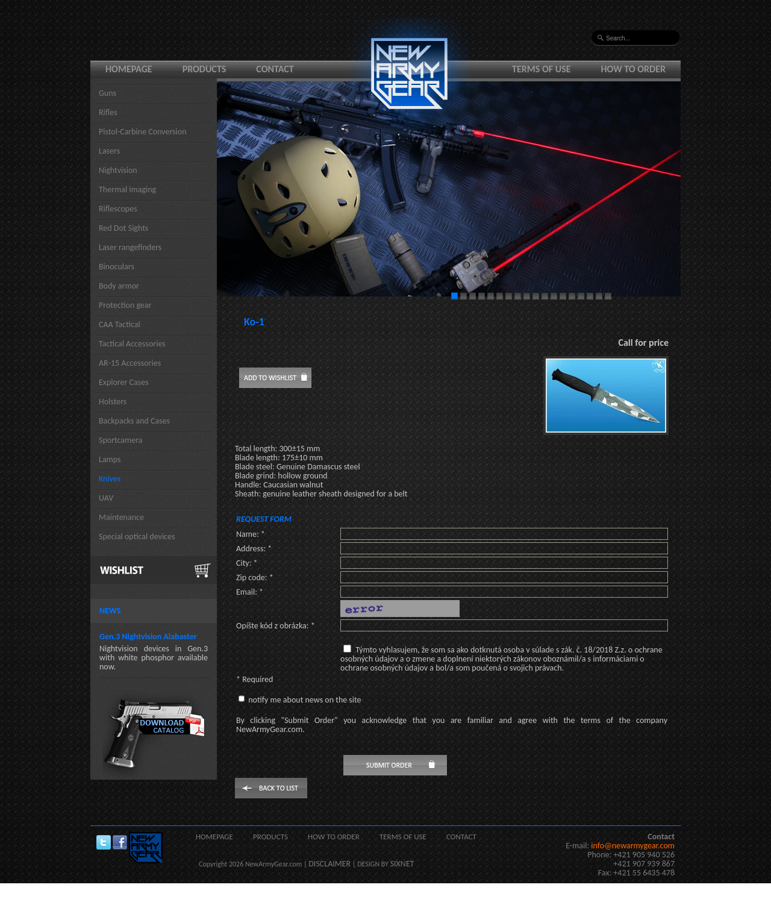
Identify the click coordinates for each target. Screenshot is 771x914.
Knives (109, 478)
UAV (106, 497)
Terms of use (541, 69)
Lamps (110, 459)
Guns (107, 93)
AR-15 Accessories (130, 363)
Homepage (128, 69)
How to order (633, 69)
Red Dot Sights (123, 228)
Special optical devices (137, 536)
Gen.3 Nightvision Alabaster (148, 636)
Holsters (112, 401)
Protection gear (125, 305)
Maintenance (121, 517)
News (109, 611)
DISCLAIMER (329, 864)
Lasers (109, 150)
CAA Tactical (119, 324)
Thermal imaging (127, 189)
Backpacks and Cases (134, 420)
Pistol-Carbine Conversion (143, 131)
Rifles (108, 112)
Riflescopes (118, 208)
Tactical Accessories (132, 343)
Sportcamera (121, 440)
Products (204, 69)
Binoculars (116, 266)
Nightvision (118, 170)
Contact (274, 69)
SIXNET (402, 864)
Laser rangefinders (130, 247)
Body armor (119, 285)
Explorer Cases (124, 382)
